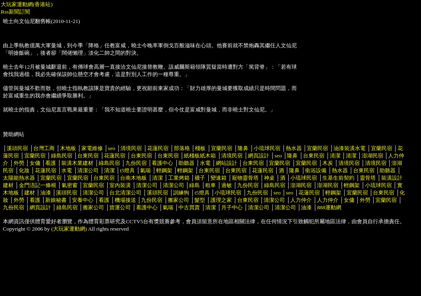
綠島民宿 (61, 156)
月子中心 (232, 207)
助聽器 (186, 163)
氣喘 (145, 170)
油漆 (45, 193)
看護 (50, 163)
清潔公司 (88, 170)
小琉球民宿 (267, 148)
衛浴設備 (315, 170)
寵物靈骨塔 (245, 178)
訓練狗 (181, 193)
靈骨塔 (368, 178)
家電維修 (92, 148)
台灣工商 (44, 148)
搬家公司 (178, 200)
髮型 (199, 200)
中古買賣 (189, 207)
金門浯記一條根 (37, 185)
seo (112, 148)
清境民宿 (131, 148)
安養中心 (82, 200)
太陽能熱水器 (19, 178)
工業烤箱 (179, 178)
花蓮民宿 (158, 148)
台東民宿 (88, 156)
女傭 (35, 163)
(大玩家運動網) (69, 229)
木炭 (327, 163)
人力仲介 (301, 200)
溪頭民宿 (17, 148)
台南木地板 (133, 178)
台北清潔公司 (125, 193)
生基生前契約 (339, 178)
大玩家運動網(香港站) (27, 4)
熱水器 (294, 148)
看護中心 (162, 163)
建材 (29, 193)
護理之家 (221, 200)
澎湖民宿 (372, 156)
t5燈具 (127, 170)
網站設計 (226, 163)
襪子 (199, 178)
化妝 (24, 170)
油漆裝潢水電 (349, 148)
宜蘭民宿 (221, 148)
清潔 (335, 156)
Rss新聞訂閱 (15, 12)
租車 (210, 185)
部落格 (182, 148)
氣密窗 (70, 185)
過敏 (226, 185)
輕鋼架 (164, 170)
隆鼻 (243, 148)
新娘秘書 (56, 200)
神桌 (269, 178)
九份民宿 (136, 163)
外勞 (19, 163)
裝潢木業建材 (77, 163)
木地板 (68, 148)
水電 (205, 163)
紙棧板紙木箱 (200, 156)
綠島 (194, 185)
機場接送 (125, 200)
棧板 (200, 148)
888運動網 (329, 207)
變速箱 (218, 178)
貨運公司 (120, 207)
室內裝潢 (120, 185)
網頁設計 (258, 156)
